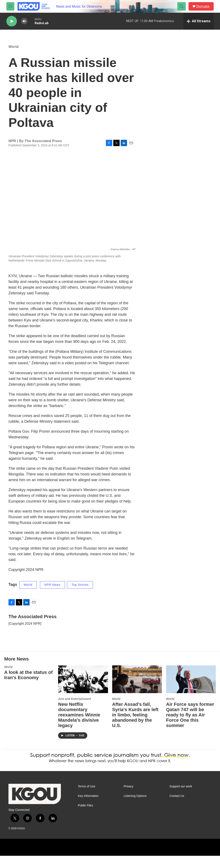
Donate (202, 6)
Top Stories (80, 589)
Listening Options (135, 800)
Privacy (128, 790)
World (13, 51)
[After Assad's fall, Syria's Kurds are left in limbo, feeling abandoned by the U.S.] (137, 683)
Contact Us (176, 800)
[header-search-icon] (181, 6)
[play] (11, 21)
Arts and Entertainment (74, 703)
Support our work (180, 790)
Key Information (88, 800)
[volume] (24, 21)
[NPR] (58, 851)
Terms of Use (86, 790)
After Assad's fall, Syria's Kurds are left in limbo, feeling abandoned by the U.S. (135, 719)
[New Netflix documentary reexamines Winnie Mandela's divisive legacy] (83, 683)
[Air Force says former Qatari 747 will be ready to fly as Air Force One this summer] (191, 683)
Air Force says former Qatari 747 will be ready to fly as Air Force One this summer (190, 719)
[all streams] (198, 21)
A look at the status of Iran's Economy (28, 679)
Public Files (85, 809)
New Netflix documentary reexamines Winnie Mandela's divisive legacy (79, 719)
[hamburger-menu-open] (10, 6)
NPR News (52, 589)
